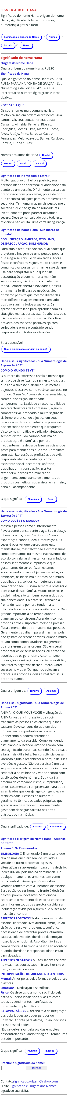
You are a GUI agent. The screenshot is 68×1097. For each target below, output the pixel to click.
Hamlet (46, 155)
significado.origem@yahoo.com (35, 1081)
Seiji (50, 499)
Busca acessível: (12, 342)
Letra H (8, 45)
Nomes (53, 37)
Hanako (24, 163)
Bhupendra (56, 826)
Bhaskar (37, 826)
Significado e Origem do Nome (21, 37)
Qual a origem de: (13, 690)
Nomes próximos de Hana (19, 155)
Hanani (40, 163)
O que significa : (12, 499)
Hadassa (49, 1050)
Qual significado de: (15, 826)
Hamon (8, 163)
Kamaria (32, 1050)
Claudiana (33, 499)
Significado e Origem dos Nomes (33, 1086)
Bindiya (34, 690)
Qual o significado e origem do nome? (25, 349)
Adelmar (51, 690)
